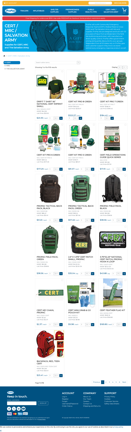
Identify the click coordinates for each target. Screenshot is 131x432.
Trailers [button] (24, 11)
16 (120, 67)
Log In (64, 397)
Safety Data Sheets (111, 404)
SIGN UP (43, 403)
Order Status (67, 406)
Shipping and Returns (91, 406)
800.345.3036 (120, 3)
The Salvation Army (14, 69)
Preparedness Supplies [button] (72, 11)
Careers (86, 401)
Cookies (107, 399)
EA (56, 118)
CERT (7, 63)
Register (65, 399)
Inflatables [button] (38, 11)
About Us (87, 397)
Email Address (13, 400)
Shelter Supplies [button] (54, 11)
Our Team (87, 399)
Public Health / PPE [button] (91, 11)
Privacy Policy (109, 397)
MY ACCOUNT (10, 3)
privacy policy (118, 427)
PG (87, 273)
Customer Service (111, 401)
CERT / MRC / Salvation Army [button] (111, 11)
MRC (7, 66)
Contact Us (87, 404)
